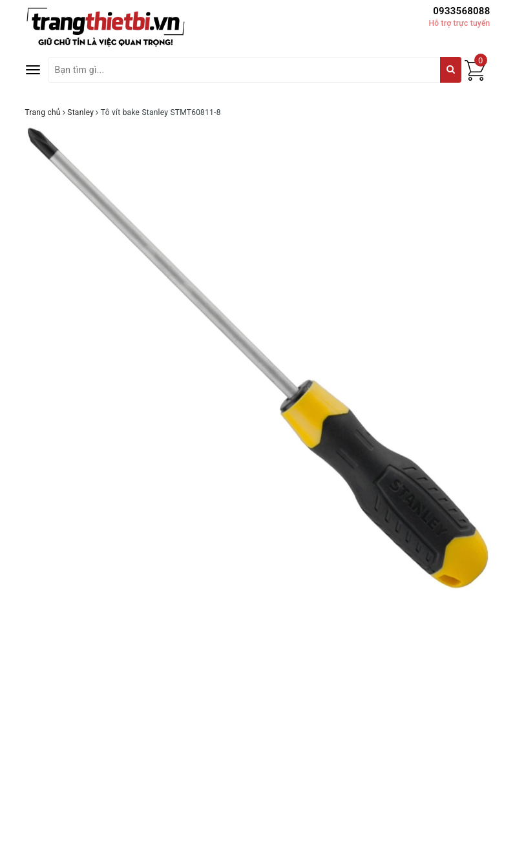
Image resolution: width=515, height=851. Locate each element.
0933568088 (461, 11)
